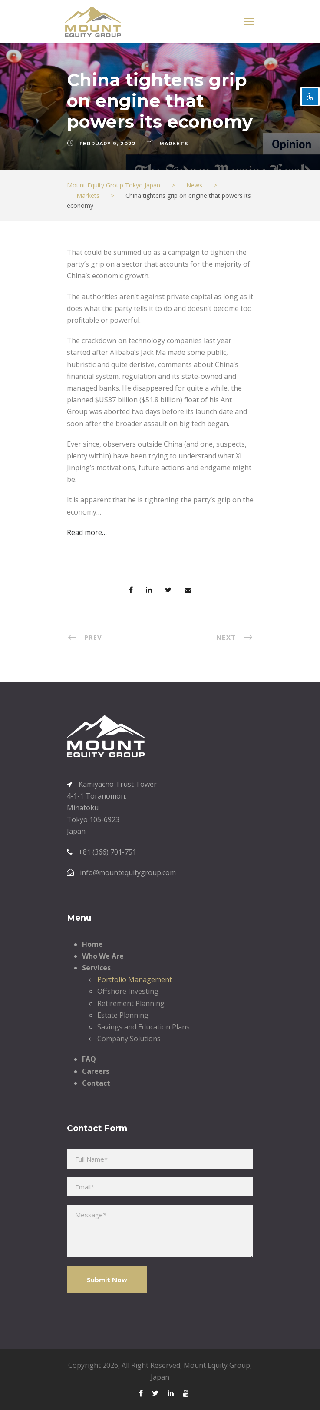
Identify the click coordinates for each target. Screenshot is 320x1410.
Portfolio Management (134, 979)
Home (92, 944)
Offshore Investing (127, 991)
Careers (95, 1071)
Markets (173, 143)
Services (96, 967)
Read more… (87, 532)
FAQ (89, 1059)
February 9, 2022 (107, 143)
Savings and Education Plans (143, 1027)
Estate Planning (122, 1015)
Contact (96, 1083)
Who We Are (103, 956)
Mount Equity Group (217, 1365)
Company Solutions (129, 1038)
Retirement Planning (131, 1003)
